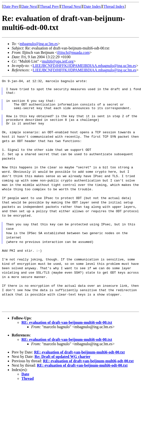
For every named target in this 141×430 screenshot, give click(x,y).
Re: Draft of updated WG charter (62, 362)
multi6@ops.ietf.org (58, 61)
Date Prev (11, 6)
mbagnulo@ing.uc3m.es (39, 44)
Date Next (29, 6)
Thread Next (71, 6)
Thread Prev (49, 6)
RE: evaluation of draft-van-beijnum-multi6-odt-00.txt (66, 328)
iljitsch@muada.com (73, 52)
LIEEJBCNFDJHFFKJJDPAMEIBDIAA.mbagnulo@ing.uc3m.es (84, 66)
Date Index (92, 6)
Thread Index (113, 6)
